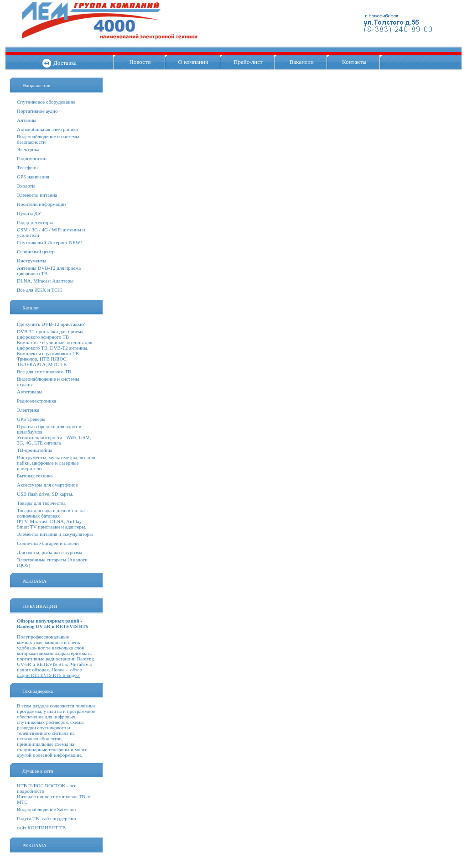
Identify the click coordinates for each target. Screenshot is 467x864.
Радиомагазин (32, 158)
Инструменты (31, 260)
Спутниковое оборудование (46, 102)
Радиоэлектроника (36, 400)
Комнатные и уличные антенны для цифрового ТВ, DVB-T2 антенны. (54, 345)
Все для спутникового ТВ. (45, 371)
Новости (139, 61)
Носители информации (41, 204)
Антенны (26, 120)
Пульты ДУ (29, 213)
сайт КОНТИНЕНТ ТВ (41, 827)
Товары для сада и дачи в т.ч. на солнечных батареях (50, 513)
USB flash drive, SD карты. (45, 494)
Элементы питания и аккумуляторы (55, 534)
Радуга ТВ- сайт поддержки (46, 818)
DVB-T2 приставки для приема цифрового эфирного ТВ (50, 334)
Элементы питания (37, 195)
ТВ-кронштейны (34, 450)
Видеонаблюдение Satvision (46, 809)
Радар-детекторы (35, 222)
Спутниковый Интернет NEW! (49, 242)
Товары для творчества (41, 503)
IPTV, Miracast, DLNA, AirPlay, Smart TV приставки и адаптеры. (51, 523)
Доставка (65, 62)
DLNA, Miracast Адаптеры (45, 280)
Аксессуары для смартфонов (47, 484)
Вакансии (302, 61)
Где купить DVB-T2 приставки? (51, 324)
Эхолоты (26, 186)
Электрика (28, 149)
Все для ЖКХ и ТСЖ (39, 290)
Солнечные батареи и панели (48, 543)
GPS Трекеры (31, 419)
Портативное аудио (37, 111)
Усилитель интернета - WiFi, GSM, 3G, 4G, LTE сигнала (54, 440)
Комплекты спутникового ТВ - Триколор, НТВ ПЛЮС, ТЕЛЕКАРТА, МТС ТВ (49, 359)
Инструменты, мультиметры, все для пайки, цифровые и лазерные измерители (56, 463)
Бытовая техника (35, 475)
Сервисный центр (36, 251)
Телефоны (28, 167)
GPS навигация (33, 176)
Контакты (354, 61)
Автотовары (29, 391)
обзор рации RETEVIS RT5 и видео (49, 672)
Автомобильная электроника (47, 129)
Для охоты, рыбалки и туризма (49, 552)
